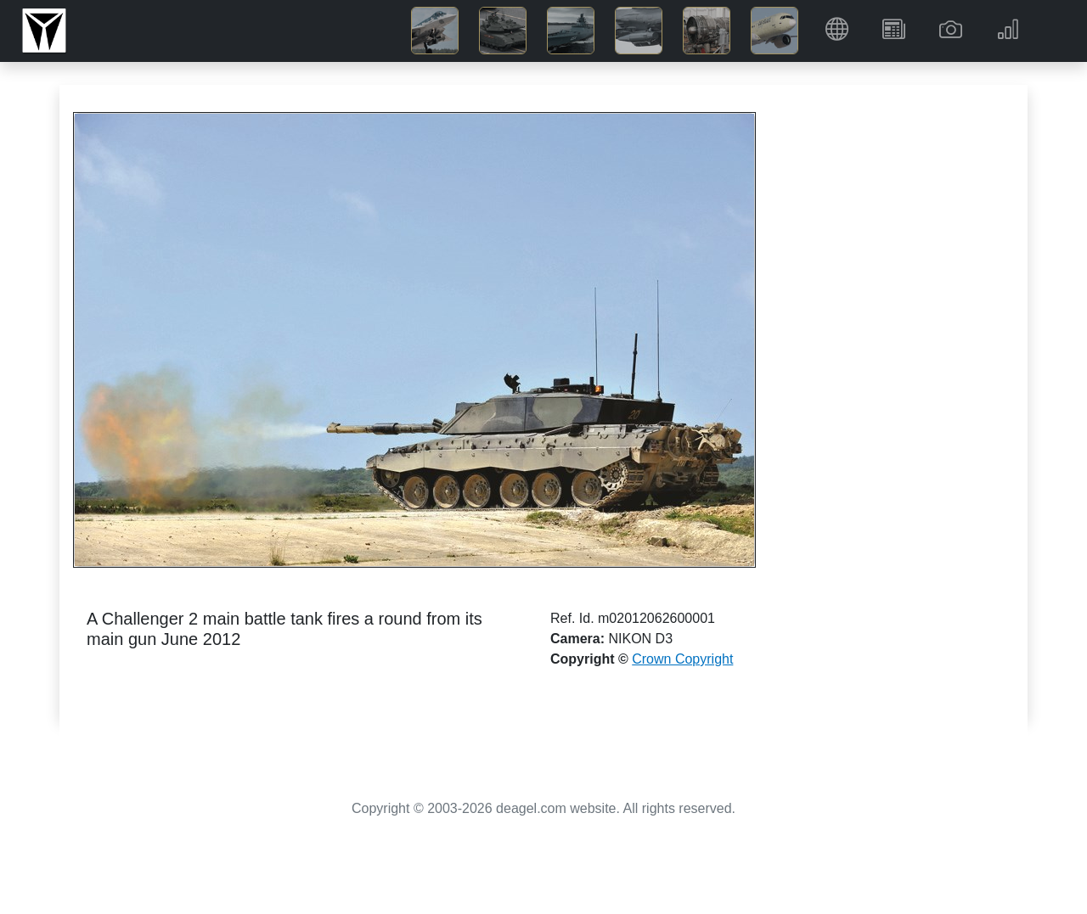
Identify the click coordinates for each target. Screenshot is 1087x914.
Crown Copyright (682, 659)
